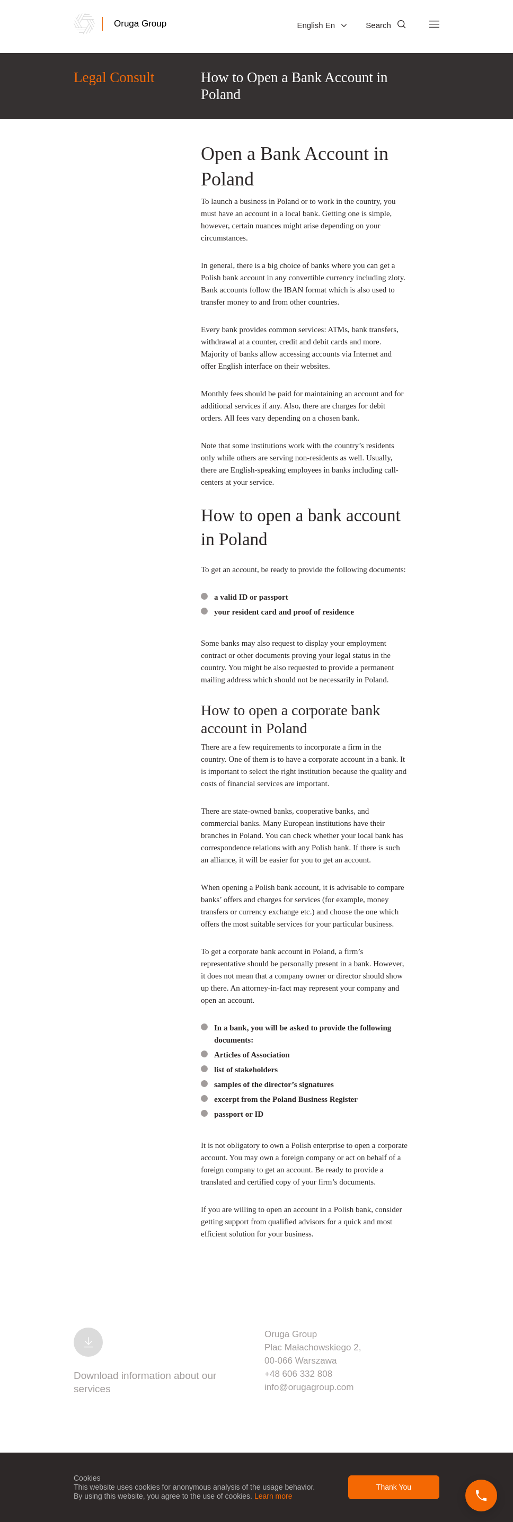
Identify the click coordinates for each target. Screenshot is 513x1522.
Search (386, 25)
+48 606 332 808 (298, 1374)
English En (322, 25)
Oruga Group (140, 24)
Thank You (393, 1487)
